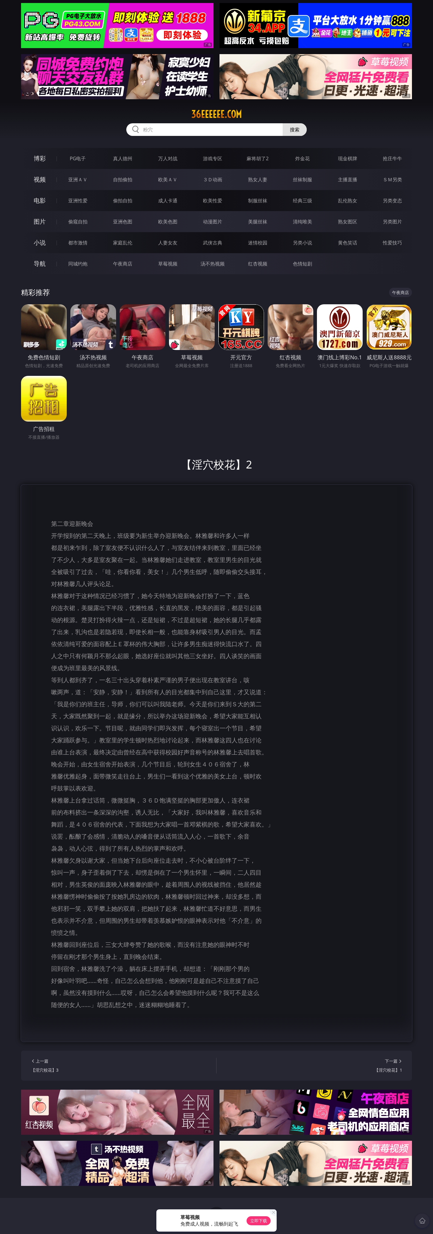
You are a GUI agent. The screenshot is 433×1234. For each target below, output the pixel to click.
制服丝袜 (257, 200)
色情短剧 (302, 263)
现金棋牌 (347, 158)
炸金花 (302, 158)
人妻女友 (167, 242)
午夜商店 (122, 263)
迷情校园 (257, 242)
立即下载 (258, 1220)
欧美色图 (167, 221)
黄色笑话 (347, 242)
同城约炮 (78, 263)
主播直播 (347, 179)
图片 (40, 221)
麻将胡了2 (258, 158)
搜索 (294, 129)
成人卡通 (167, 200)
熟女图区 (347, 221)
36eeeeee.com (216, 114)
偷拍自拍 (122, 200)
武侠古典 (212, 242)
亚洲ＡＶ (78, 179)
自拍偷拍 (122, 179)
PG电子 (78, 158)
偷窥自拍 (78, 221)
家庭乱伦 (122, 242)
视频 (40, 179)
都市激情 (78, 242)
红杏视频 (257, 263)
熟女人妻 (257, 179)
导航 (40, 263)
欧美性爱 (212, 200)
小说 (40, 242)
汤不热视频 (213, 263)
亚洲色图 (122, 221)
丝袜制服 (302, 179)
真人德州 (122, 158)
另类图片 (392, 221)
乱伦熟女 (347, 200)
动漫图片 (212, 221)
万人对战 (167, 158)
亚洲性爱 (78, 200)
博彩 (40, 158)
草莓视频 (167, 263)
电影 (40, 200)
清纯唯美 (302, 221)
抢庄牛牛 (392, 158)
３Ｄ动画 (212, 179)
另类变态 (392, 200)
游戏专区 (212, 158)
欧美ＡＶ (167, 179)
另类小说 (302, 242)
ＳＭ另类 (392, 179)
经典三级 (302, 200)
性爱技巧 (392, 242)
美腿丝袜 (257, 221)
